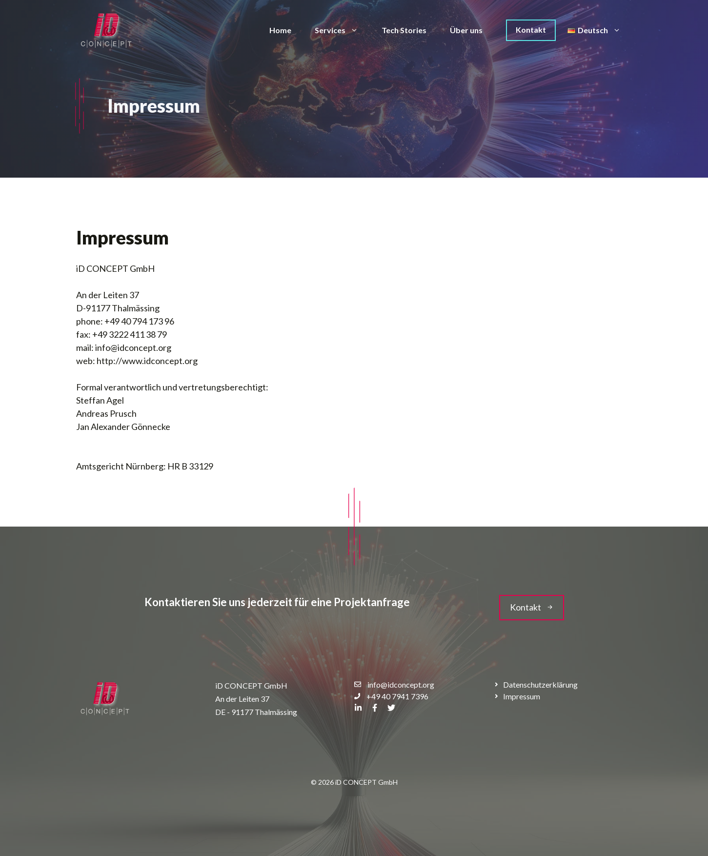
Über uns (466, 30)
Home (280, 30)
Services (342, 30)
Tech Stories (404, 30)
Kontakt (531, 29)
